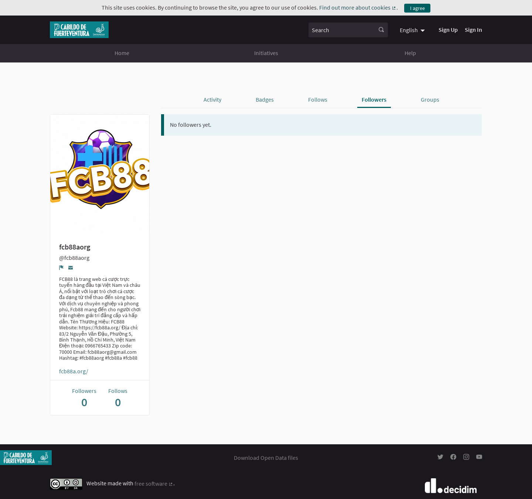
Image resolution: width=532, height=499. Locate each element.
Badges (265, 99)
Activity (212, 99)
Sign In (473, 29)
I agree (417, 8)
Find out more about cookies (357, 7)
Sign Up (448, 29)
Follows (317, 99)
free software (153, 483)
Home (122, 53)
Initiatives (266, 53)
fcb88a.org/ (73, 371)
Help (410, 53)
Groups (430, 99)
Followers (374, 99)
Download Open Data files (266, 457)
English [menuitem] (409, 30)
